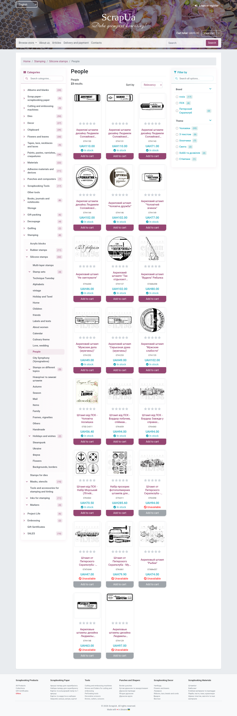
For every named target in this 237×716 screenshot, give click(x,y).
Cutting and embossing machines (98, 686)
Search (212, 42)
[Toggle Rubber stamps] (27, 250)
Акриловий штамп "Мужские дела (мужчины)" (87, 347)
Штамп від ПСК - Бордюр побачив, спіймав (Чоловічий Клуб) (119, 419)
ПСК (181, 103)
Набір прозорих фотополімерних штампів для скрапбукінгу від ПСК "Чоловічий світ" (119, 490)
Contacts (96, 42)
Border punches (125, 686)
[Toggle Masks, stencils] (27, 482)
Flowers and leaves (161, 688)
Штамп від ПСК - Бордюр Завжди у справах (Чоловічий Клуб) (152, 419)
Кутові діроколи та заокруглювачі (133, 688)
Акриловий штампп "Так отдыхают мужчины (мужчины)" (120, 276)
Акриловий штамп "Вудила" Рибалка (152, 276)
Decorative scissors (93, 696)
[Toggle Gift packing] (24, 215)
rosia (182, 96)
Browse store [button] (27, 42)
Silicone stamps (58, 61)
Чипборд (157, 686)
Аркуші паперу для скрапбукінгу (64, 686)
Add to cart (87, 156)
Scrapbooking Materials (199, 680)
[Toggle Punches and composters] (24, 179)
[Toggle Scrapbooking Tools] (24, 186)
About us (44, 42)
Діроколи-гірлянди (127, 691)
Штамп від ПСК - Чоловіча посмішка (87, 419)
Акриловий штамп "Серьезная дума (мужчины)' (119, 347)
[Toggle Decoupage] (24, 222)
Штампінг (192, 686)
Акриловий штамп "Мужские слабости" (152, 347)
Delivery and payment (76, 42)
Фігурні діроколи (126, 694)
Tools (87, 680)
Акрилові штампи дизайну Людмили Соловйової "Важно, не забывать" (119, 133)
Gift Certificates (22, 691)
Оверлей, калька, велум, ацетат (63, 699)
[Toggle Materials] (24, 163)
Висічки (157, 699)
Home (26, 61)
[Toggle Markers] (27, 505)
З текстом (185, 134)
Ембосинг (192, 688)
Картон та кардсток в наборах (63, 696)
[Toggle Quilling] (24, 228)
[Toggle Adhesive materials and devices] (24, 171)
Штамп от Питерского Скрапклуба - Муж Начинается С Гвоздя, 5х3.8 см (119, 561)
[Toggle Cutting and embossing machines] (24, 108)
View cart (209, 33)
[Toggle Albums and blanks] (24, 90)
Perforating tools (91, 694)
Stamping (39, 61)
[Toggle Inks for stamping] (27, 498)
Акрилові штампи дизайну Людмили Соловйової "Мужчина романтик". (87, 205)
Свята (182, 146)
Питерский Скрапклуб (185, 110)
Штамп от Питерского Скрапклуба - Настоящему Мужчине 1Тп (87, 561)
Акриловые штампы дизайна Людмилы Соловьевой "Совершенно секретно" (119, 633)
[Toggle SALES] (24, 533)
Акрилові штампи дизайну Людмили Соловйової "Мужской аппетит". (152, 133)
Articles (56, 42)
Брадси (157, 696)
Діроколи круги (125, 696)
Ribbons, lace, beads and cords (166, 694)
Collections (20, 688)
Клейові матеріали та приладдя (201, 691)
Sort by (130, 84)
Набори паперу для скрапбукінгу (64, 688)
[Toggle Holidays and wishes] (29, 436)
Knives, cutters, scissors (94, 699)
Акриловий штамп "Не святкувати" (87, 276)
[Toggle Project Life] (24, 514)
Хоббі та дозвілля (189, 152)
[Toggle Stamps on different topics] (29, 369)
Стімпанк (184, 159)
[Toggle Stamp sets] (29, 272)
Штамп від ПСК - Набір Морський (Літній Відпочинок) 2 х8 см (87, 490)
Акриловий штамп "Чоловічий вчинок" (152, 205)
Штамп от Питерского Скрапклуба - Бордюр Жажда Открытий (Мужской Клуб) (152, 490)
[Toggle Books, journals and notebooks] (24, 200)
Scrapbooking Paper (60, 680)
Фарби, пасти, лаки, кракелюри (201, 694)
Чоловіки (184, 128)
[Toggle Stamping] (24, 235)
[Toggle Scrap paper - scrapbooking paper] (24, 98)
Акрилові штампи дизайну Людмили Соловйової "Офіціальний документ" (87, 133)
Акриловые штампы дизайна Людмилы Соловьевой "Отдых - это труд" (87, 633)
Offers (18, 694)
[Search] (185, 43)
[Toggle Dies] (24, 116)
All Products (21, 686)
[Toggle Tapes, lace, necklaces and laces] (24, 145)
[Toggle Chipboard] (24, 130)
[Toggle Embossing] (24, 521)
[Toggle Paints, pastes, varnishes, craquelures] (24, 155)
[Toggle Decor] (24, 123)
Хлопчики (185, 140)
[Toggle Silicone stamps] (27, 257)
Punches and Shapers (129, 680)
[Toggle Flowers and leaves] (24, 137)
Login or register (207, 5)
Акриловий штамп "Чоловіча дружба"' (120, 204)
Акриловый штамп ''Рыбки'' (152, 561)
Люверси (158, 691)
